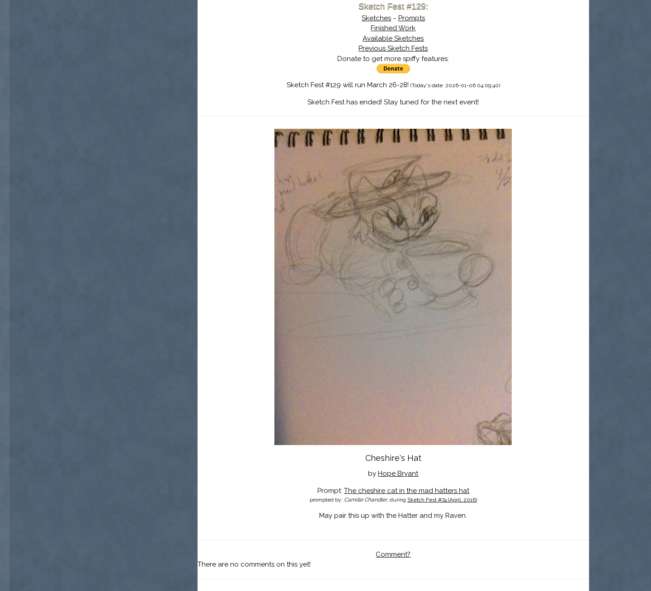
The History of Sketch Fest (129, 79)
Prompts (411, 18)
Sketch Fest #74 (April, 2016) (442, 500)
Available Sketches (393, 38)
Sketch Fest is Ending (130, 51)
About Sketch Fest (129, 65)
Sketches (376, 18)
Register (148, 106)
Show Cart (115, 118)
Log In (108, 106)
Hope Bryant (398, 473)
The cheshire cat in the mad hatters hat (406, 491)
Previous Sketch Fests (393, 48)
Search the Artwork (129, 92)
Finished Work (393, 28)
